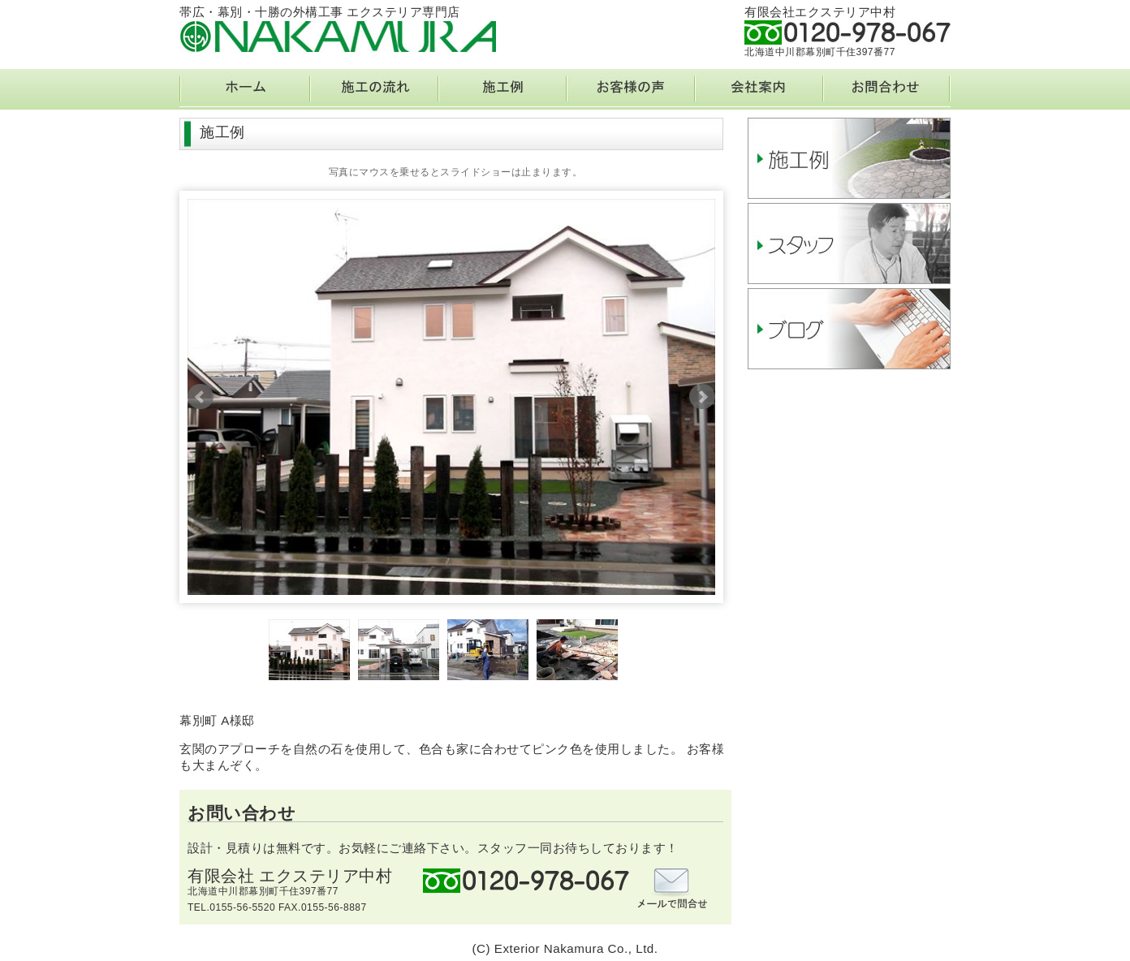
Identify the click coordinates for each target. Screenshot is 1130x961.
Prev (200, 397)
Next (702, 397)
